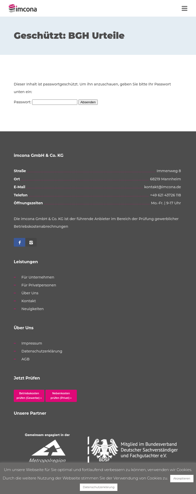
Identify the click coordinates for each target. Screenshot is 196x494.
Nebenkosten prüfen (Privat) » (61, 396)
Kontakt (28, 301)
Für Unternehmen (37, 277)
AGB (25, 359)
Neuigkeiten (32, 309)
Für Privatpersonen (38, 285)
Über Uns (29, 293)
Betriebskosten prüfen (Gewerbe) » (29, 396)
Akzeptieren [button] (181, 478)
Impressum (31, 343)
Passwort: (45, 102)
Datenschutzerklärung (41, 351)
